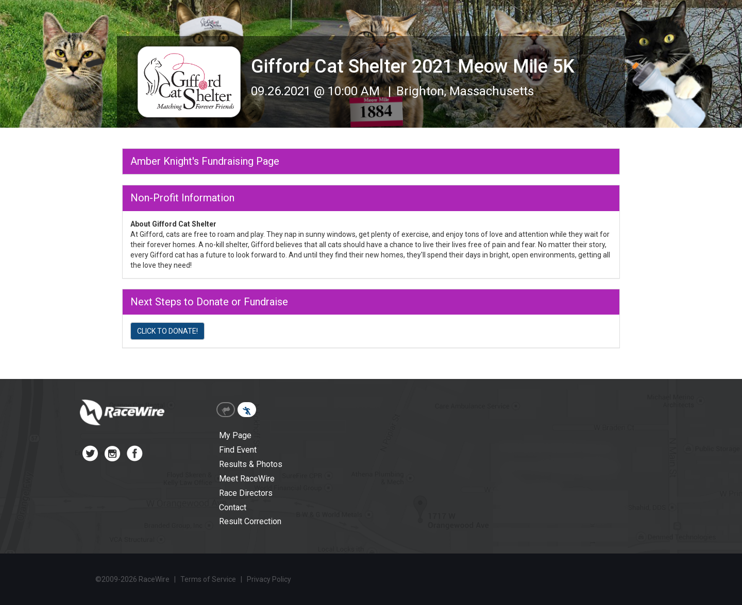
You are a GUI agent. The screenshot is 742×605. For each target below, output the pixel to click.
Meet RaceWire (247, 478)
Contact (232, 507)
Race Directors (246, 493)
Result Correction (250, 521)
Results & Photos (250, 464)
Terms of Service (208, 579)
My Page (235, 435)
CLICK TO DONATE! (167, 331)
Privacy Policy (269, 579)
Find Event (238, 450)
